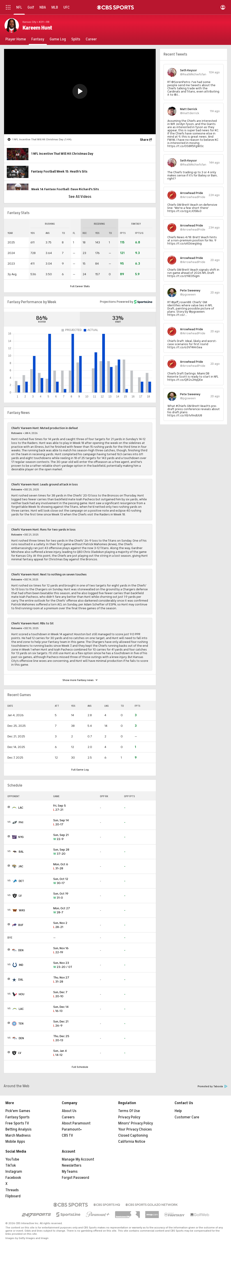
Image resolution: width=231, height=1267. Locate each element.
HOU (21, 994)
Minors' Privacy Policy (135, 1123)
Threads (12, 1190)
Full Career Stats (80, 286)
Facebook (13, 1177)
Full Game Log (80, 769)
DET (21, 881)
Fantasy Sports (17, 1117)
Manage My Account (78, 1159)
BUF (20, 925)
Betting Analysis (18, 1129)
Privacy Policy (129, 1117)
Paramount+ (72, 1129)
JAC (20, 866)
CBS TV (67, 1135)
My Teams (70, 1171)
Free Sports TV (17, 1123)
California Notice (131, 1141)
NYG (21, 837)
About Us (69, 1111)
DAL (20, 979)
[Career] (91, 39)
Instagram (13, 1171)
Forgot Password (75, 1177)
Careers (68, 1117)
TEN (20, 1023)
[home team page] (14, 807)
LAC (20, 808)
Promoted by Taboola (212, 1086)
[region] (80, 91)
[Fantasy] (38, 39)
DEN (20, 950)
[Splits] (76, 39)
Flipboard (13, 1196)
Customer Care (187, 1117)
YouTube (12, 1159)
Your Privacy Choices (135, 1129)
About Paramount (76, 1123)
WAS (22, 910)
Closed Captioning (133, 1135)
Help (178, 1111)
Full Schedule (80, 1067)
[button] (79, 91)
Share (144, 140)
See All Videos (80, 196)
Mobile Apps (15, 1141)
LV (20, 896)
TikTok (10, 1165)
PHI (21, 822)
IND (21, 965)
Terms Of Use (129, 1111)
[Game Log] (58, 39)
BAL (21, 852)
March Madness (18, 1135)
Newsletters (71, 1165)
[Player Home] (16, 39)
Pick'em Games (17, 1111)
